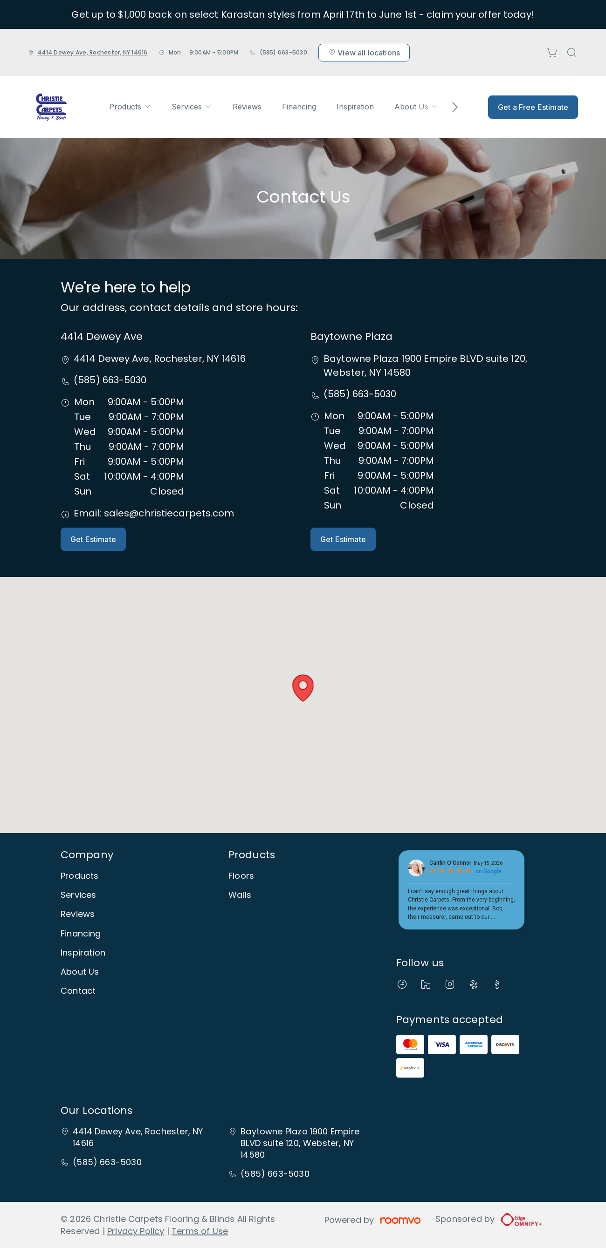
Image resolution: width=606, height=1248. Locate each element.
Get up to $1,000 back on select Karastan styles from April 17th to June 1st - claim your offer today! (302, 14)
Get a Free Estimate (533, 107)
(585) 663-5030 (283, 52)
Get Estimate (93, 539)
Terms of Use (200, 1231)
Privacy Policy (136, 1231)
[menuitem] (130, 107)
